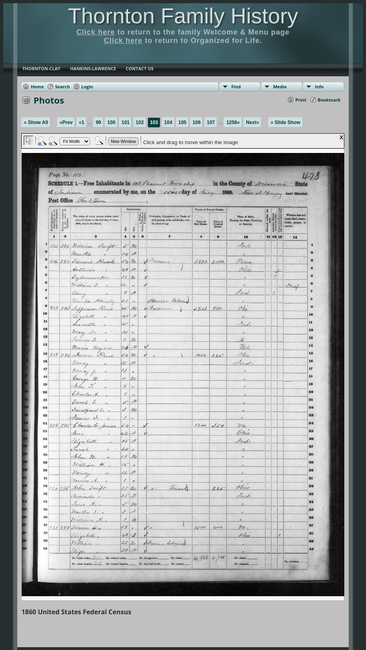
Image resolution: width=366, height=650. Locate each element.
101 (125, 122)
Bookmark (329, 100)
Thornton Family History (183, 16)
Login (87, 87)
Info (319, 87)
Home (37, 87)
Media (280, 87)
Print (300, 100)
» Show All (36, 122)
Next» (252, 122)
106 (196, 122)
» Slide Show (286, 122)
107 (211, 122)
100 (111, 122)
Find (236, 87)
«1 (81, 122)
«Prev (66, 122)
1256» (232, 122)
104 (168, 122)
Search (62, 87)
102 (140, 122)
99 (98, 122)
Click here (95, 32)
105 (182, 122)
